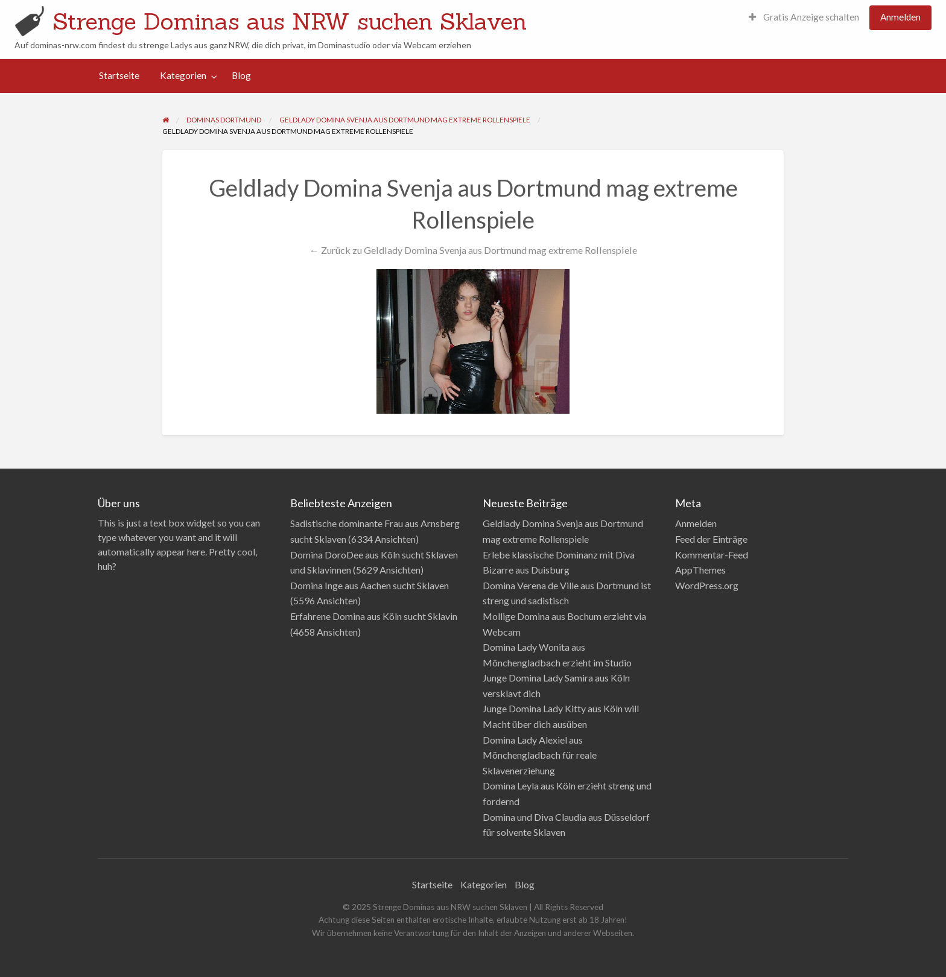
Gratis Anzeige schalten (804, 16)
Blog (241, 75)
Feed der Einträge (711, 539)
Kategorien (183, 75)
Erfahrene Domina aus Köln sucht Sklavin (373, 616)
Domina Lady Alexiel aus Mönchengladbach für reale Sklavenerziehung (540, 755)
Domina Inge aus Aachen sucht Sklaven (369, 585)
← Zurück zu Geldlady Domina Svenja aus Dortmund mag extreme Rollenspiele (472, 250)
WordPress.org (706, 585)
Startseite (119, 75)
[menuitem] (803, 17)
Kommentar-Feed (711, 554)
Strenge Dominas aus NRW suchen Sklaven (289, 21)
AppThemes (700, 569)
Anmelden (900, 16)
